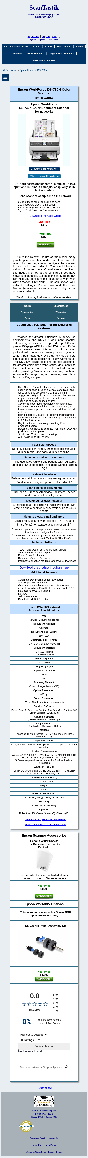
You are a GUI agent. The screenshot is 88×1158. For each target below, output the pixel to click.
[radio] (61, 995)
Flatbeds (18, 53)
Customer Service (38, 1138)
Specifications (61, 306)
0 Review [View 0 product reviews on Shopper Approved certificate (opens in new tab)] (40, 1010)
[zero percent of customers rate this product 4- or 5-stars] (44, 1022)
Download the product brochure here (44, 567)
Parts (27, 318)
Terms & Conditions (36, 1152)
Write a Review (44, 1046)
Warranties (61, 312)
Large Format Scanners (61, 53)
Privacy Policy (55, 1152)
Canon (36, 46)
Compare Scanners (16, 46)
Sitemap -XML (51, 1117)
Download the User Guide (45, 215)
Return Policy (49, 1145)
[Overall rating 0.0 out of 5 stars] (35, 1004)
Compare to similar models (44, 169)
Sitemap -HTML (37, 1117)
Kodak (48, 46)
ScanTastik (44, 7)
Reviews (61, 318)
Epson (79, 46)
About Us (53, 1138)
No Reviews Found (30, 1051)
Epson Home (27, 70)
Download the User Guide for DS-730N (45, 824)
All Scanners (9, 70)
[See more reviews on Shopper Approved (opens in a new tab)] (41, 1067)
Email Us (36, 1145)
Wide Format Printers (44, 60)
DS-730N (42, 70)
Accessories (27, 312)
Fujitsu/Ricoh (64, 46)
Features (27, 306)
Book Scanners (35, 53)
